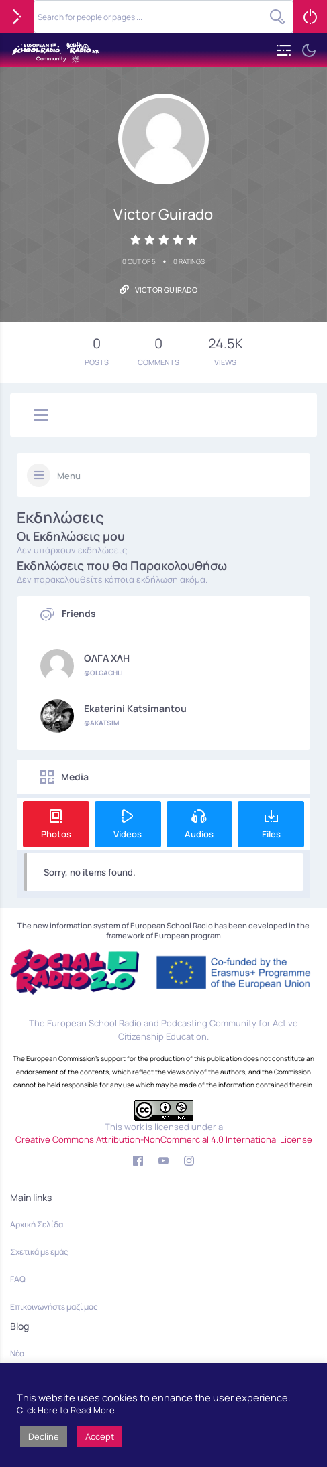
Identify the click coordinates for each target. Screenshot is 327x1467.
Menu (69, 475)
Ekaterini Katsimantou (135, 708)
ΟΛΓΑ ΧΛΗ (107, 658)
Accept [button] (99, 1436)
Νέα (17, 1353)
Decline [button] (43, 1436)
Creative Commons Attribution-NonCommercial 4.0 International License (163, 1139)
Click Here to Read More (66, 1410)
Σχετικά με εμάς (39, 1251)
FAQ (18, 1279)
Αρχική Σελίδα (36, 1224)
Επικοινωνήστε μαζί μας (54, 1306)
